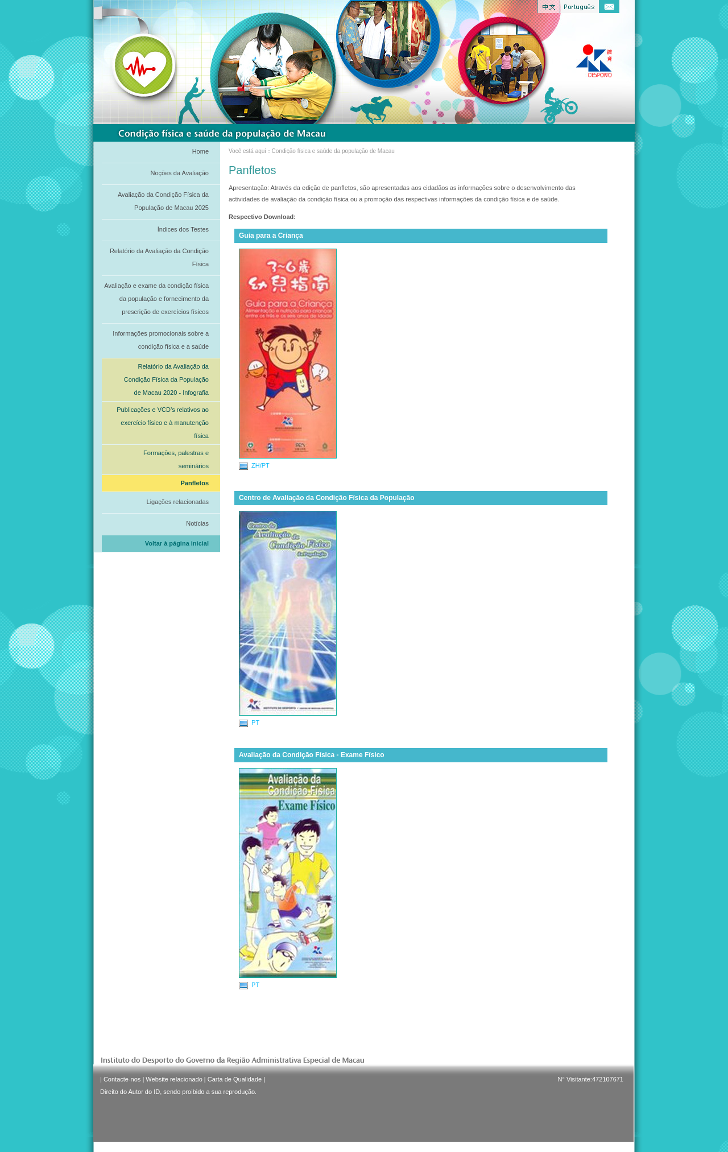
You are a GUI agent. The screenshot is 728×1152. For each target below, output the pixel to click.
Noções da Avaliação (179, 173)
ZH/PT (254, 465)
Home (200, 151)
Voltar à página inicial (177, 543)
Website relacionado (174, 1079)
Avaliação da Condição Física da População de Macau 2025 (163, 201)
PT (249, 723)
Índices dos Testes (183, 229)
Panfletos (194, 483)
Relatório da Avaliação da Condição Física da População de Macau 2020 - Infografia (166, 379)
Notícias (197, 523)
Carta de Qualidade (235, 1079)
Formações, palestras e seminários (176, 459)
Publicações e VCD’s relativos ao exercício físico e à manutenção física (163, 422)
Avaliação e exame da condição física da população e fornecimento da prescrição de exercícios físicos (156, 298)
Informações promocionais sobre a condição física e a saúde (161, 340)
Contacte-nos (122, 1079)
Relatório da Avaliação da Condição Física (159, 257)
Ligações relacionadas (178, 501)
